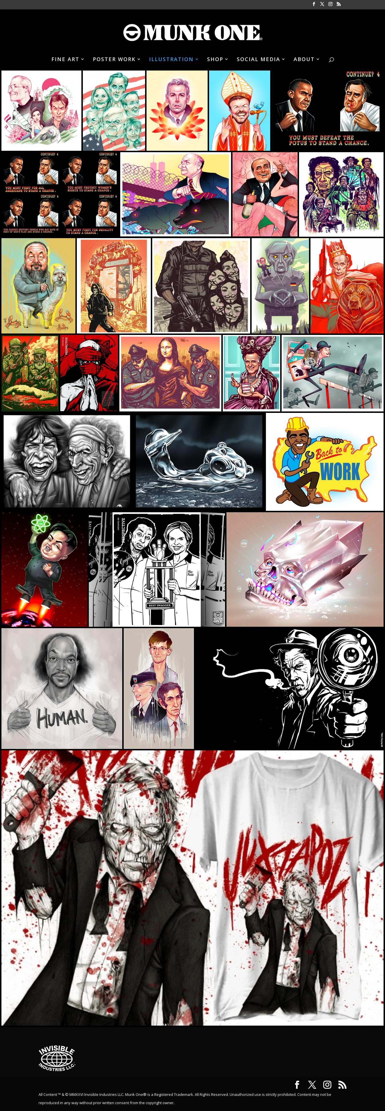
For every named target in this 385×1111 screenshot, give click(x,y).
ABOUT (304, 60)
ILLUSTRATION (171, 60)
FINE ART (65, 60)
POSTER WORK (114, 60)
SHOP (215, 60)
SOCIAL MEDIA (258, 60)
